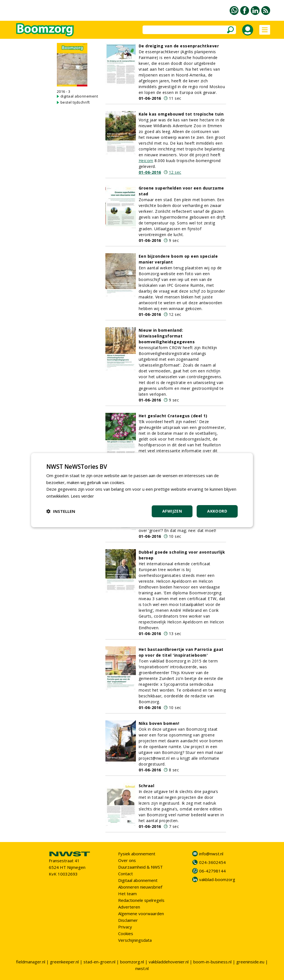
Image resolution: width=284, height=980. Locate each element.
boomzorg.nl (132, 961)
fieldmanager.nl (30, 961)
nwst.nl (142, 968)
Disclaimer (128, 920)
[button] (60, 511)
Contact (125, 873)
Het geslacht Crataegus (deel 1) (173, 415)
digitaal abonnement (79, 96)
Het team (127, 893)
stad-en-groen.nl (99, 961)
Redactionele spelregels (141, 900)
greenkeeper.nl (64, 961)
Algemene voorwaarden (141, 913)
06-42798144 (212, 871)
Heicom (146, 160)
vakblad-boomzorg (217, 879)
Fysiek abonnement (136, 853)
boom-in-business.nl (212, 961)
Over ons (127, 860)
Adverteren (129, 907)
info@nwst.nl (211, 853)
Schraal (146, 785)
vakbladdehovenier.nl (169, 961)
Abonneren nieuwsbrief (140, 887)
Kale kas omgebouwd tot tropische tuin (181, 114)
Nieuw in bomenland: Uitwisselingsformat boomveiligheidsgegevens (167, 335)
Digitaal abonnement (138, 880)
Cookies (125, 933)
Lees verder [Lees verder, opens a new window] (82, 496)
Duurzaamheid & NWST (140, 867)
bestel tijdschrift (75, 102)
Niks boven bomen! (159, 723)
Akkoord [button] (217, 511)
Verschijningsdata (135, 940)
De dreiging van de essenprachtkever (179, 45)
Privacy (125, 927)
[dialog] (142, 490)
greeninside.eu (250, 961)
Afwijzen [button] (172, 511)
